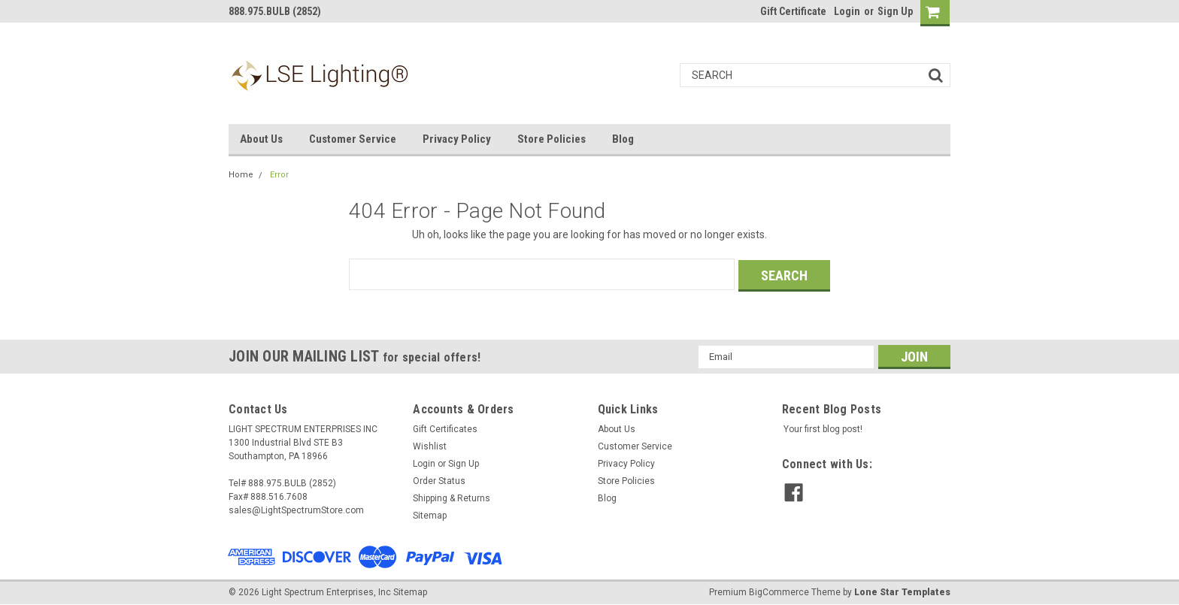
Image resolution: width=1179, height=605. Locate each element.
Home (241, 175)
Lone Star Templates (902, 590)
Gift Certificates (445, 427)
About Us (261, 139)
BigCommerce (779, 590)
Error (279, 175)
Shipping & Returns (451, 497)
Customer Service (352, 139)
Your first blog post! (822, 427)
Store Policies (551, 139)
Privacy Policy (457, 139)
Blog (623, 139)
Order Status (439, 479)
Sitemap (430, 514)
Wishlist (430, 445)
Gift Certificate (793, 11)
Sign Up (895, 11)
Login (847, 11)
